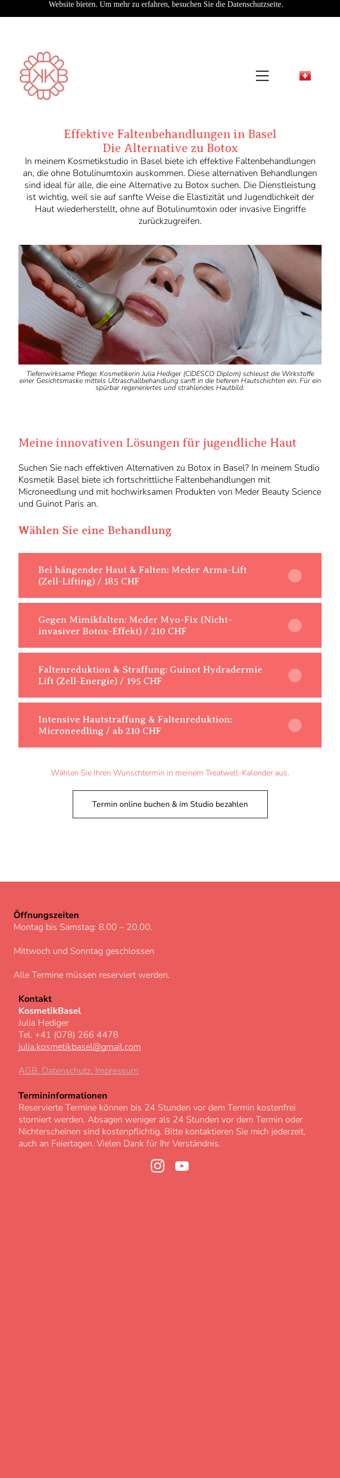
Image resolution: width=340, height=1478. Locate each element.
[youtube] (182, 1133)
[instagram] (158, 1133)
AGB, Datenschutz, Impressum (78, 1037)
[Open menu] (262, 41)
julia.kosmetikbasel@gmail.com (79, 1013)
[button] (169, 541)
